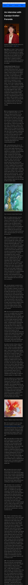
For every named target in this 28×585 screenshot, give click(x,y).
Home (5, 5)
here (13, 46)
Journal (16, 5)
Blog (22, 5)
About (10, 5)
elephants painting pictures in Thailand (12, 426)
